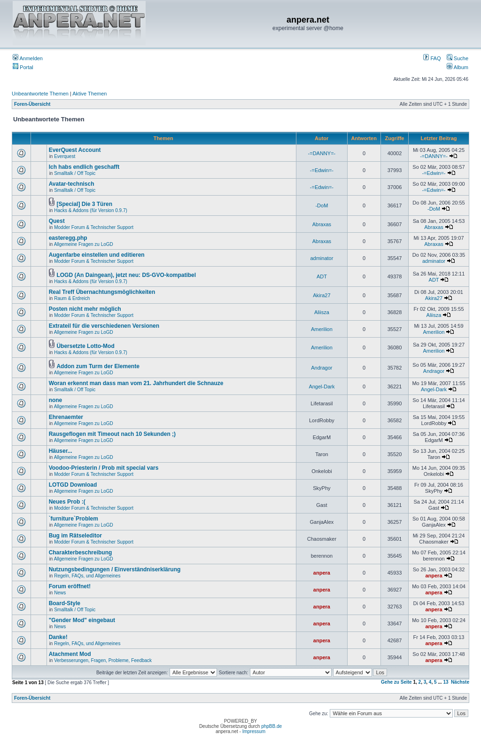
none (55, 400)
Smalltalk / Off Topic (74, 173)
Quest (57, 221)
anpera (321, 573)
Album (457, 67)
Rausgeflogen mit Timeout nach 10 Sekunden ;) (112, 434)
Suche (457, 58)
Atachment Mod (70, 654)
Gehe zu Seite (396, 682)
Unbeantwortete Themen (40, 93)
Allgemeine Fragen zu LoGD (83, 244)
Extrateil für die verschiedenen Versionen (104, 326)
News (60, 592)
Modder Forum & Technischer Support (93, 227)
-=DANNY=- (322, 153)
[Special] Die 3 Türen (84, 204)
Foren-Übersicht (32, 104)
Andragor (321, 368)
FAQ (432, 58)
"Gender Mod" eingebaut (82, 620)
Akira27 (321, 295)
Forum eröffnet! (70, 586)
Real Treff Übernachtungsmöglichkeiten (102, 292)
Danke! (58, 637)
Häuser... (60, 451)
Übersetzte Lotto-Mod (85, 346)
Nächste (460, 682)
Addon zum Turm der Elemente (97, 366)
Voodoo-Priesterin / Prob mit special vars (104, 468)
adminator (321, 258)
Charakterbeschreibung (80, 552)
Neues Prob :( (67, 501)
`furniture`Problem (73, 518)
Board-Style (64, 603)
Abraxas (321, 224)
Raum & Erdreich (72, 298)
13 (445, 682)
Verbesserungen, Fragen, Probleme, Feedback (103, 660)
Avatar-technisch (71, 184)
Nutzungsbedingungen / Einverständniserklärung (115, 569)
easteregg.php (68, 238)
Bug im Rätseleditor (75, 535)
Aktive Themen (89, 93)
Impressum (253, 731)
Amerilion (322, 329)
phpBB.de (271, 726)
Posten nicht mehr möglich (85, 309)
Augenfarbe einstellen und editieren (97, 255)
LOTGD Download (73, 484)
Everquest (64, 156)
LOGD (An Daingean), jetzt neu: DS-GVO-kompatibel (126, 275)
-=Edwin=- (322, 170)
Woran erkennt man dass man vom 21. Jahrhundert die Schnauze (136, 383)
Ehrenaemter (66, 417)
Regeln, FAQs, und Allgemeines (87, 575)
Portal (23, 67)
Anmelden (28, 58)
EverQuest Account (75, 150)
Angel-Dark (321, 386)
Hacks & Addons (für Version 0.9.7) (90, 210)
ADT (322, 276)
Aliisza (321, 312)
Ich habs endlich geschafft (84, 167)
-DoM (321, 205)
